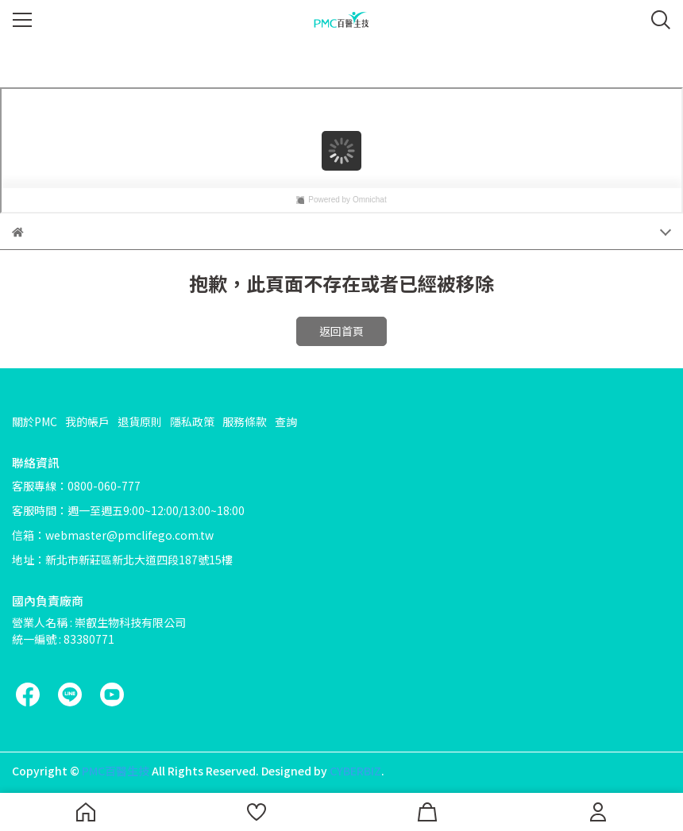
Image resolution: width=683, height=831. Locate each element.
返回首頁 (341, 331)
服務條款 (244, 421)
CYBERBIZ (355, 771)
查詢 (286, 421)
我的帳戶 (87, 421)
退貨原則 (140, 421)
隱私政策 (192, 421)
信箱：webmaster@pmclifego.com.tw (113, 535)
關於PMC (34, 421)
